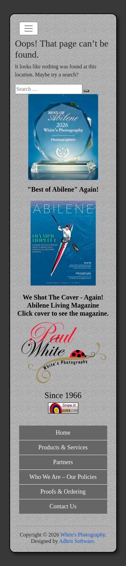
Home (63, 432)
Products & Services (63, 447)
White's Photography (82, 535)
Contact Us (63, 506)
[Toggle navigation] (28, 28)
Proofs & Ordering (63, 491)
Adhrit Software (76, 541)
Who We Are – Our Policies (63, 477)
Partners (63, 462)
